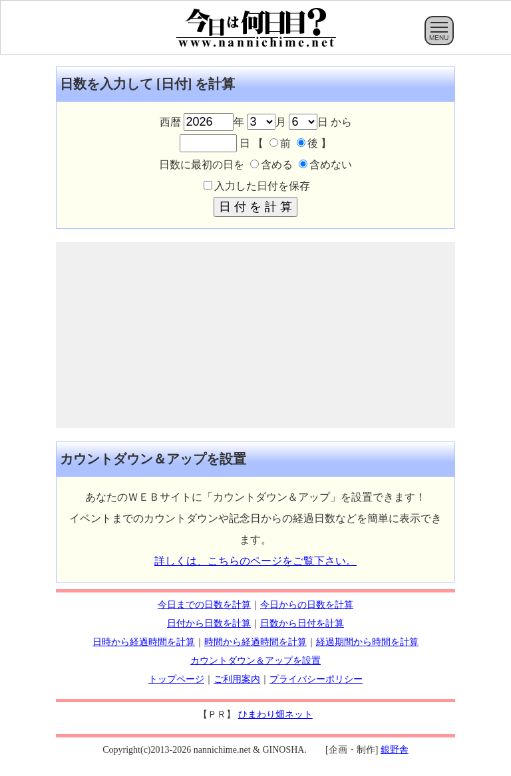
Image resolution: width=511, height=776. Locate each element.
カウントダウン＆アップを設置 (255, 661)
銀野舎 (395, 750)
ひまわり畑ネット (275, 714)
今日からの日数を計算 (306, 605)
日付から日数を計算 (209, 623)
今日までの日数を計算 (204, 605)
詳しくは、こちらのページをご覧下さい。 (255, 561)
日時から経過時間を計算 (143, 642)
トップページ (176, 679)
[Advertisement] (255, 335)
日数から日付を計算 (302, 623)
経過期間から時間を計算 (367, 642)
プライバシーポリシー (316, 679)
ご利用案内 (237, 679)
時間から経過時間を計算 (255, 642)
